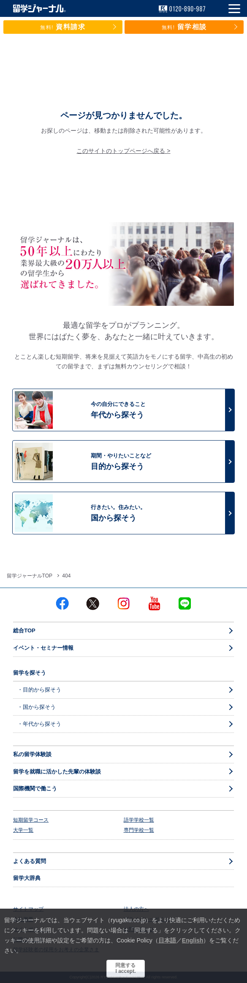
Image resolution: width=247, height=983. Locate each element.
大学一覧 (23, 830)
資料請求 (63, 26)
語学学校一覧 (139, 820)
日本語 (167, 940)
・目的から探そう (39, 689)
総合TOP (24, 630)
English (193, 940)
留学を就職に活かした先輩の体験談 (57, 771)
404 (66, 576)
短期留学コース (31, 820)
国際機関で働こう (35, 788)
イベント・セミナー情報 (43, 648)
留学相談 (184, 26)
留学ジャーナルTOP (29, 576)
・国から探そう (36, 707)
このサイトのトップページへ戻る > (123, 150)
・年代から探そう (39, 724)
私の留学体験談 (32, 754)
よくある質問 (29, 861)
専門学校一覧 (139, 830)
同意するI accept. (125, 968)
